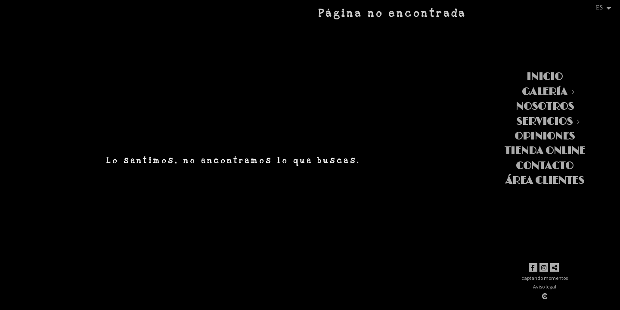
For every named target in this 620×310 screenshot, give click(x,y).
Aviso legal (544, 286)
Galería (544, 92)
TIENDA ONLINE (545, 151)
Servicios (544, 121)
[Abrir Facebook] (533, 267)
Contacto (545, 166)
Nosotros (545, 106)
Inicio (545, 77)
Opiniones (545, 136)
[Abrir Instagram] (543, 267)
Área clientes (544, 180)
